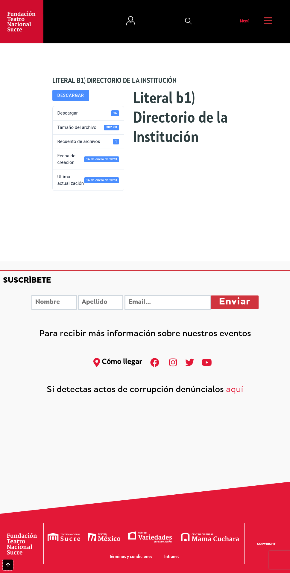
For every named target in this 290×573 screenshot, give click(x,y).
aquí (234, 390)
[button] (189, 22)
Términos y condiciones (130, 557)
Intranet (171, 557)
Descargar (70, 95)
